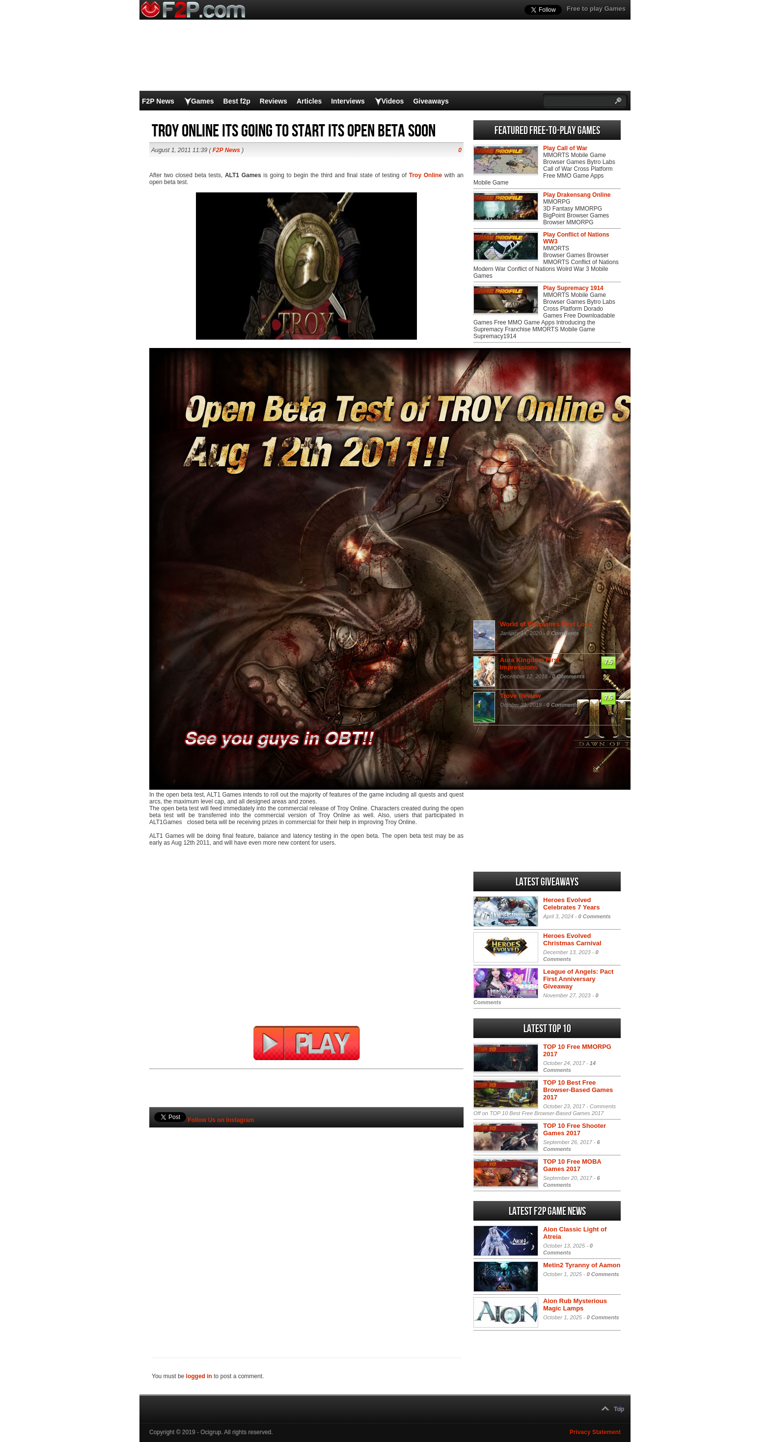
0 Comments (563, 633)
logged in (199, 1376)
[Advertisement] (306, 1226)
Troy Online (425, 175)
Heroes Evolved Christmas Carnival (572, 939)
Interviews (347, 101)
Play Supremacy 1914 (573, 288)
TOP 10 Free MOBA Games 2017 (572, 1165)
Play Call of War (565, 148)
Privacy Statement (595, 1432)
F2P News (158, 101)
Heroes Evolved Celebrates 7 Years (571, 903)
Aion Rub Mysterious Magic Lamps (575, 1304)
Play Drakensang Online (576, 194)
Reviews (273, 101)
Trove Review (520, 695)
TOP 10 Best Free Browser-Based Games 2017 (578, 1090)
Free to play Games (596, 8)
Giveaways (430, 101)
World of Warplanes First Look (546, 624)
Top (619, 1409)
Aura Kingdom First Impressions (529, 663)
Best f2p (236, 101)
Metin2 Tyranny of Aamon (581, 1265)
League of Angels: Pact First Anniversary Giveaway (578, 979)
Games (202, 101)
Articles (309, 101)
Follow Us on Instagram (221, 1120)
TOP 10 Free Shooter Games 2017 (574, 1129)
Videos (393, 101)
